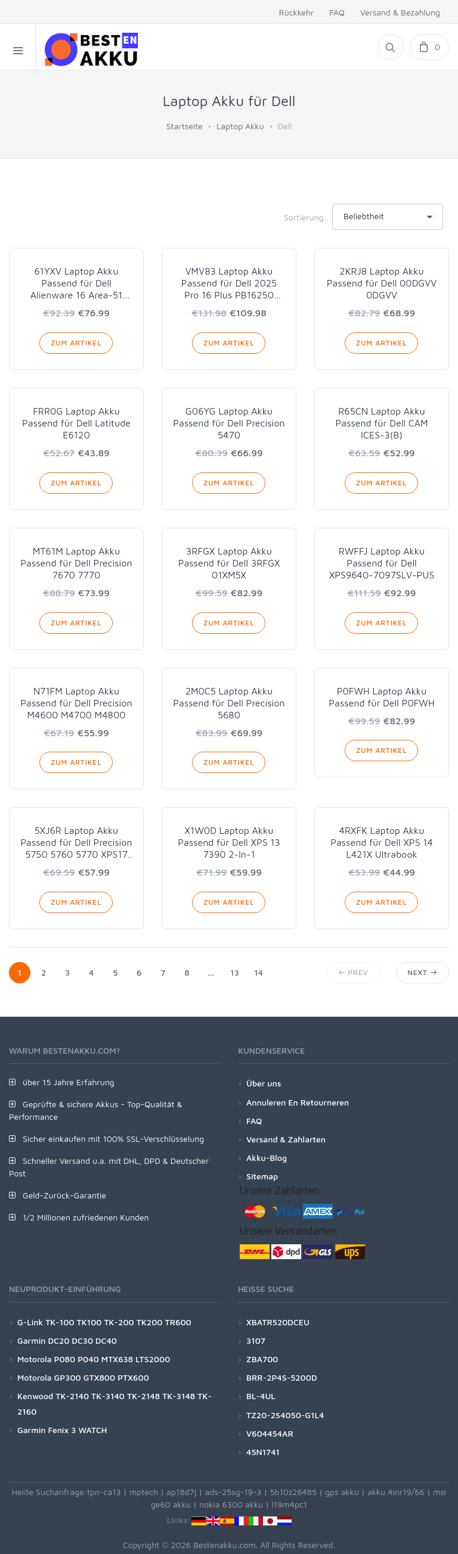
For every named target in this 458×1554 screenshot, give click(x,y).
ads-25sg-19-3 (233, 1492)
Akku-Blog (266, 1158)
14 (258, 972)
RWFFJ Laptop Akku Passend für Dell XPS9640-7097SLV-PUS (382, 563)
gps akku (342, 1492)
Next (422, 972)
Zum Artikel (76, 342)
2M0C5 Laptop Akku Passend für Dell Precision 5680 (228, 703)
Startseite (184, 126)
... (211, 972)
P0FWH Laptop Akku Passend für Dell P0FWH (381, 697)
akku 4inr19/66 (396, 1492)
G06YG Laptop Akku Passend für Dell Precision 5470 (228, 423)
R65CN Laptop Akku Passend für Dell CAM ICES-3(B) (381, 423)
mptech (143, 1492)
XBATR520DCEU (278, 1322)
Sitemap (262, 1176)
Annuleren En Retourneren (297, 1102)
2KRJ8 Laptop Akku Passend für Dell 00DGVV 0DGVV (382, 283)
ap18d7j (181, 1492)
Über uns (263, 1083)
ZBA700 (262, 1359)
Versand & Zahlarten (286, 1139)
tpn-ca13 (104, 1492)
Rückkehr (296, 12)
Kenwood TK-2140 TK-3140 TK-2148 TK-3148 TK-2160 (114, 1403)
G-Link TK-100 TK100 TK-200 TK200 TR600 (104, 1322)
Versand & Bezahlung (400, 12)
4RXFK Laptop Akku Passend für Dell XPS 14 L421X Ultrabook (381, 842)
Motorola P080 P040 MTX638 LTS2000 (93, 1359)
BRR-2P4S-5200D (281, 1377)
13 (234, 972)
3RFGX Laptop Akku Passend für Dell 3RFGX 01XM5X (229, 563)
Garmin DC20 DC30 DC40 (67, 1340)
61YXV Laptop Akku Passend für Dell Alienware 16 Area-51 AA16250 (76, 283)
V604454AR (269, 1433)
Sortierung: (305, 217)
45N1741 (263, 1452)
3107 (255, 1340)
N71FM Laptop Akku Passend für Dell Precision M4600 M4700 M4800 (76, 703)
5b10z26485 (293, 1492)
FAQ (337, 12)
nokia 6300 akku (231, 1504)
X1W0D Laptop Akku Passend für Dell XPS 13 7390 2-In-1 (229, 842)
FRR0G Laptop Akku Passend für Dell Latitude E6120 (76, 423)
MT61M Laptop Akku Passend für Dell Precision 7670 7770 (76, 563)
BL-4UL (261, 1396)
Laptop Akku (240, 126)
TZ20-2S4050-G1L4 (285, 1415)
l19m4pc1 (290, 1504)
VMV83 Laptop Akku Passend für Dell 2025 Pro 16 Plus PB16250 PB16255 (229, 283)
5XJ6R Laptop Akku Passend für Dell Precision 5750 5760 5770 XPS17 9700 (76, 842)
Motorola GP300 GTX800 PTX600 (83, 1377)
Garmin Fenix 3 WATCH (62, 1430)
